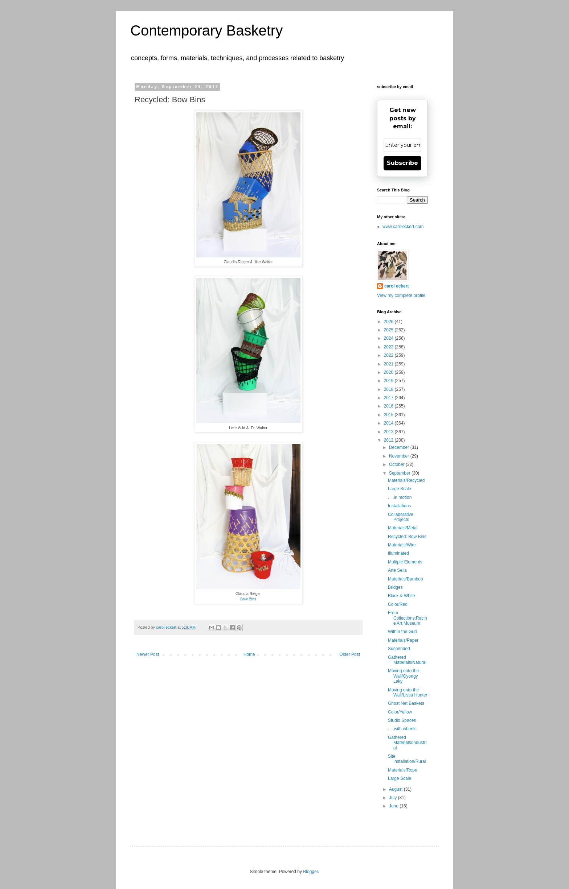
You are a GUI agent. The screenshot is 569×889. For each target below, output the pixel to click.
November (399, 456)
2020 (389, 372)
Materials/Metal (402, 527)
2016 (389, 406)
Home (249, 654)
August (396, 789)
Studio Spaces (402, 720)
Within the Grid (402, 631)
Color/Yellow (400, 712)
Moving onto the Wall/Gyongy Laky (403, 676)
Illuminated (398, 553)
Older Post (349, 654)
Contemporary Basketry (206, 30)
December (399, 447)
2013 (389, 431)
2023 (389, 347)
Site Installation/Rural (407, 759)
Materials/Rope (402, 770)
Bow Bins (248, 599)
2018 (389, 389)
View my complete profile (401, 295)
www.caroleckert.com (402, 226)
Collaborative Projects (400, 517)
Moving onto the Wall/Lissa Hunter (407, 692)
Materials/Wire (402, 544)
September (400, 473)
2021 (389, 364)
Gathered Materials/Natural (407, 660)
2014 (389, 423)
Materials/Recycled (406, 480)
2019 (389, 380)
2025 (389, 329)
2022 (389, 355)
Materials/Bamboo (405, 579)
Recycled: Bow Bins (407, 536)
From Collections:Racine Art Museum (407, 618)
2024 (389, 338)
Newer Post (147, 654)
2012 (389, 440)
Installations (399, 505)
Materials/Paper (403, 640)
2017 (389, 397)
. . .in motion (400, 497)
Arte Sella (397, 570)
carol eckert (396, 286)
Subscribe (402, 163)
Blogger (310, 871)
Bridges (395, 587)
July (393, 797)
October (397, 464)
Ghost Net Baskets (406, 703)
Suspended (399, 648)
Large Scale (399, 488)
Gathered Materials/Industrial (407, 743)
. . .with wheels (402, 728)
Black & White (401, 595)
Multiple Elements (405, 562)
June (394, 806)
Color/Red (398, 604)
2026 (389, 321)
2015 (389, 414)
